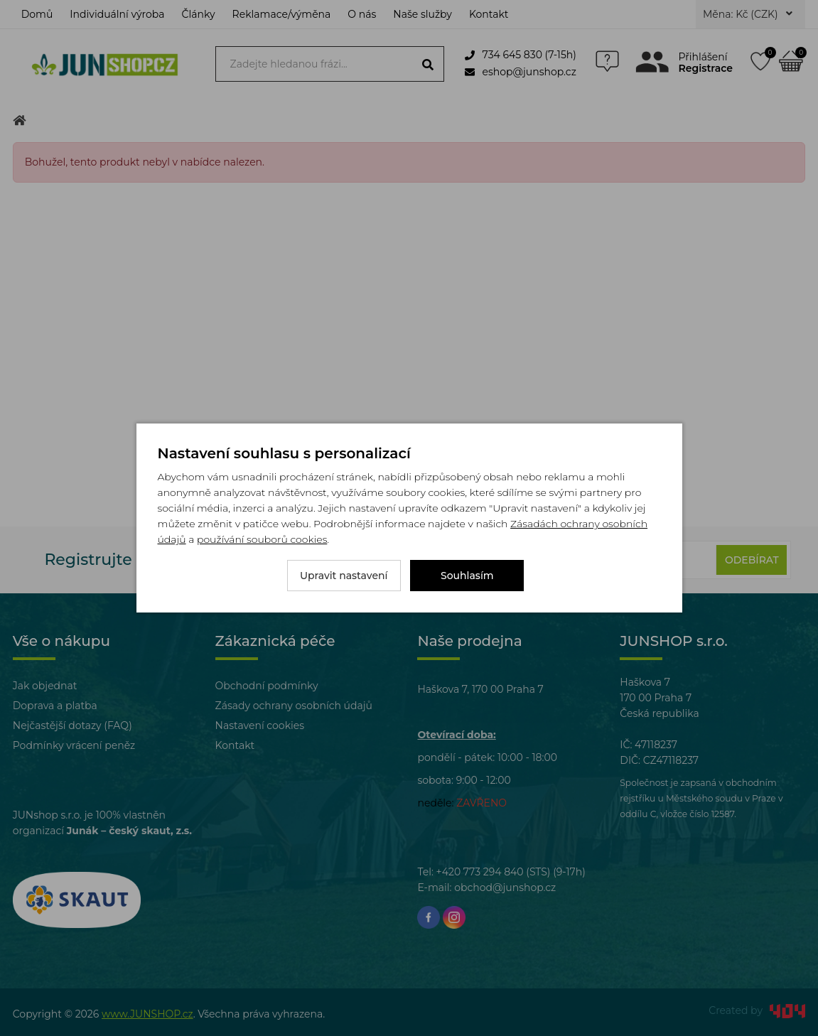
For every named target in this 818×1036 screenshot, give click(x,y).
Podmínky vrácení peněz (74, 745)
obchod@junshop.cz (505, 887)
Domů (37, 14)
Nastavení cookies (259, 725)
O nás (362, 14)
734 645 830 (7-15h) (520, 54)
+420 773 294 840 (480, 871)
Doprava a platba (55, 705)
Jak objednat (45, 685)
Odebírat (752, 560)
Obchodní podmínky (266, 685)
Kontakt (489, 14)
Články (198, 14)
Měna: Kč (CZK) (747, 14)
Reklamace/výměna (281, 14)
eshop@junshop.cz (520, 71)
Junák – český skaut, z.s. (129, 830)
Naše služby (422, 14)
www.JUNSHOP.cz (147, 1014)
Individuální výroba (117, 14)
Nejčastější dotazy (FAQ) (72, 725)
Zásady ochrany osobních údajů (293, 705)
